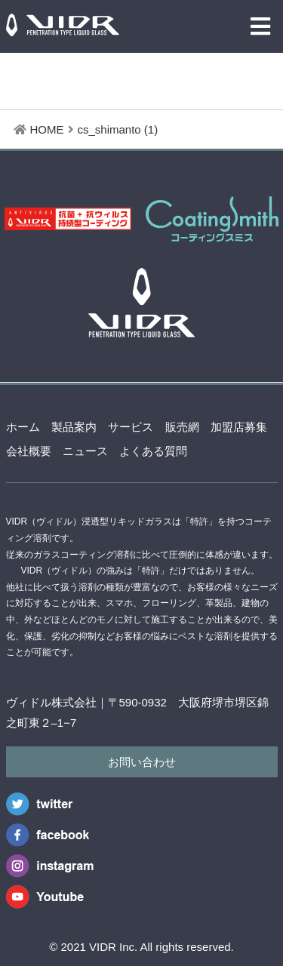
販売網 (182, 426)
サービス (130, 426)
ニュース (85, 451)
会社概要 (28, 451)
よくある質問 (153, 451)
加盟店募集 (239, 426)
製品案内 (74, 426)
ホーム (23, 426)
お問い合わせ (142, 761)
